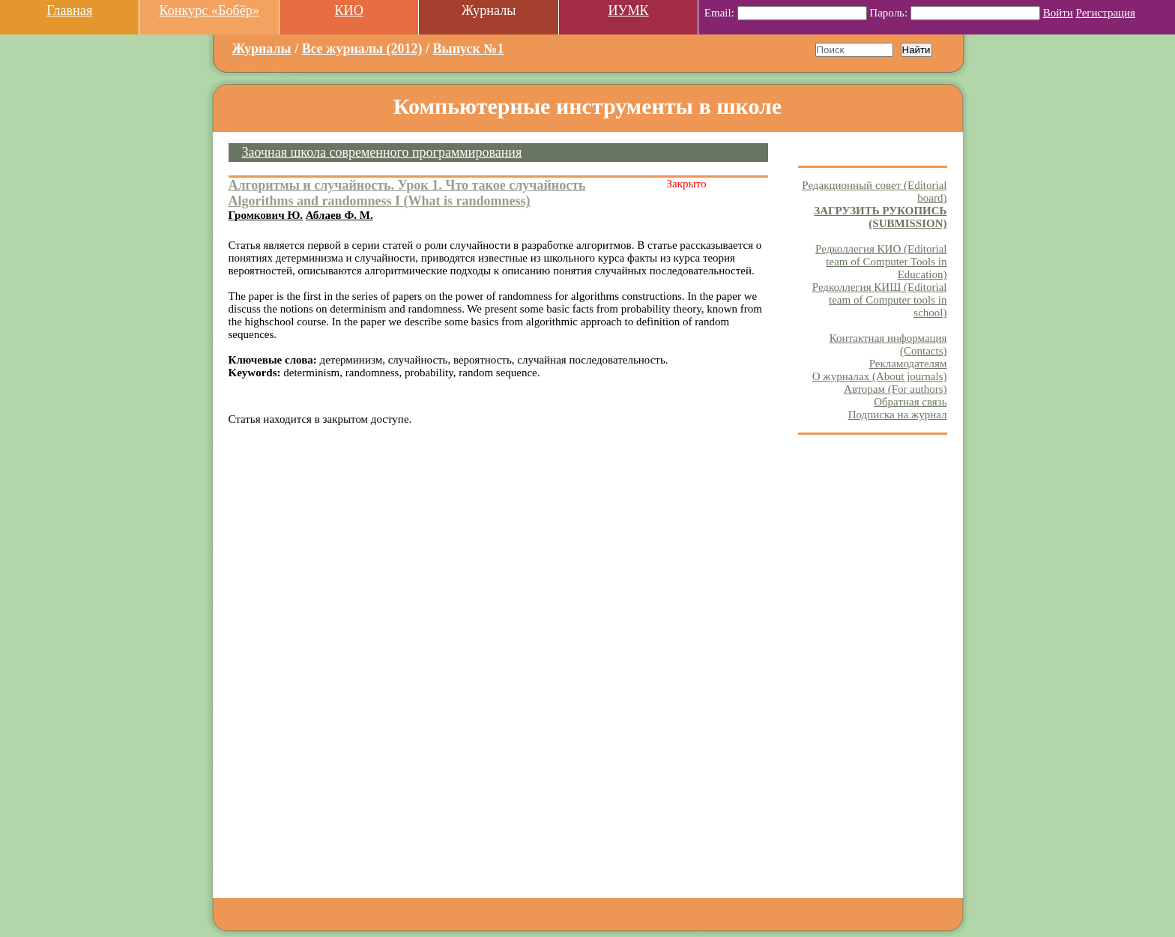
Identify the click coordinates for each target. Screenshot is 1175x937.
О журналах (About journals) (879, 376)
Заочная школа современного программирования (382, 152)
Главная (69, 10)
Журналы (262, 48)
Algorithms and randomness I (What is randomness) (380, 200)
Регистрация (1106, 13)
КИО (348, 10)
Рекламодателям (908, 364)
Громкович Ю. (266, 215)
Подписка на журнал (897, 415)
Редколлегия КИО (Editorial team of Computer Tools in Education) (880, 261)
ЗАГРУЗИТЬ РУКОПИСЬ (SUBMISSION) (880, 217)
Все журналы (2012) (362, 48)
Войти (1058, 13)
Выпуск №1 (468, 48)
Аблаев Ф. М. (339, 215)
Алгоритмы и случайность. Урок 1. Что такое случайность (407, 185)
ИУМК (628, 10)
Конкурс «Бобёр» (209, 10)
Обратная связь (910, 402)
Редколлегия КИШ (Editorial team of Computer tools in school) (879, 300)
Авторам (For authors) (895, 389)
